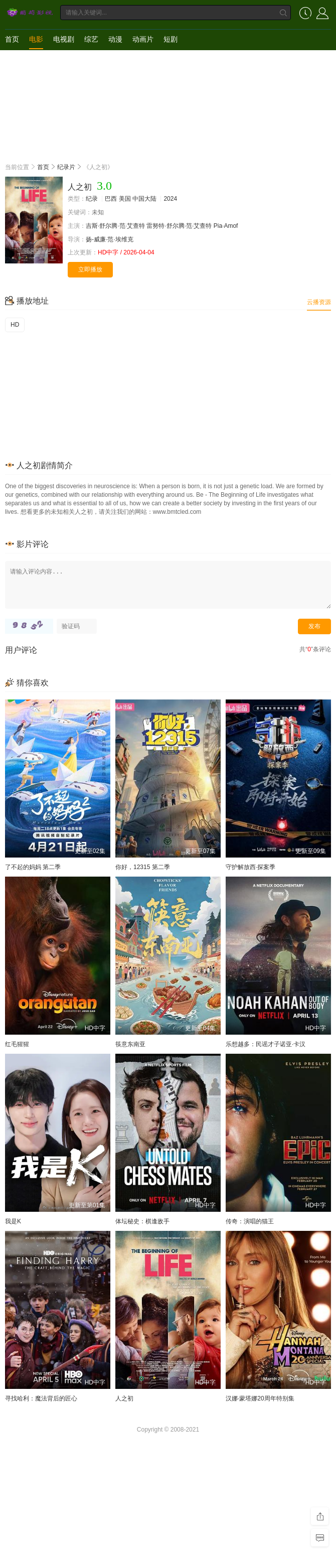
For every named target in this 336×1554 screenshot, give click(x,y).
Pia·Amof (226, 225)
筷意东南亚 (130, 1044)
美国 (125, 198)
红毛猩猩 (17, 1044)
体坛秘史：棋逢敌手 (142, 1221)
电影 (36, 39)
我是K (13, 1221)
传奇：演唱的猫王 (250, 1221)
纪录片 (66, 167)
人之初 (124, 1398)
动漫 (115, 39)
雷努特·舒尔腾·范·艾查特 (179, 225)
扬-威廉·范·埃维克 (109, 239)
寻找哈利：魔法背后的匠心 (41, 1398)
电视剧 (63, 39)
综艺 (91, 39)
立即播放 (90, 269)
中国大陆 (144, 198)
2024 (170, 198)
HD (15, 324)
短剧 (170, 39)
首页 (12, 39)
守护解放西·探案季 (250, 867)
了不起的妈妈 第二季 (33, 867)
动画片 (142, 39)
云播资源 (319, 302)
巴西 (111, 198)
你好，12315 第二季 (142, 867)
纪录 (92, 198)
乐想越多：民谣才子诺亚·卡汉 (265, 1044)
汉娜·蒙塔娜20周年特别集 (260, 1398)
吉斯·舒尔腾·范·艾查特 (115, 225)
